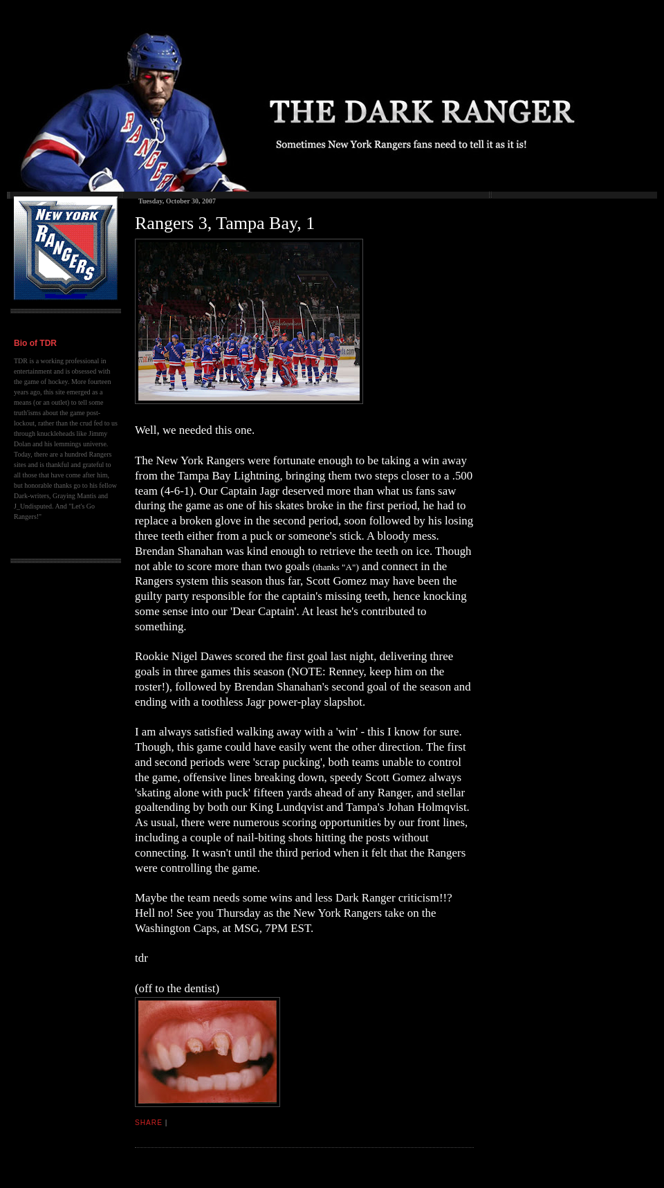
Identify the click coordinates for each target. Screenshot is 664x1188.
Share (149, 1122)
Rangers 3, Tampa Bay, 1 (225, 223)
